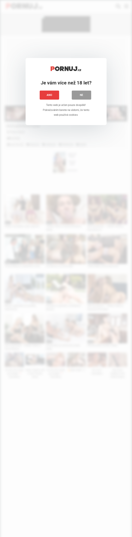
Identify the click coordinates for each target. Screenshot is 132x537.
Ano (49, 95)
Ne (81, 95)
